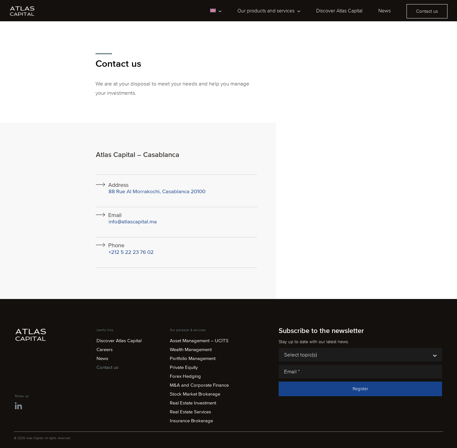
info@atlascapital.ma (133, 221)
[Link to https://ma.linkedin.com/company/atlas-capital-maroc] (18, 406)
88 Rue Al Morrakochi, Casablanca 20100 (157, 191)
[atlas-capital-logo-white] (22, 8)
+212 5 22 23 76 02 (131, 252)
